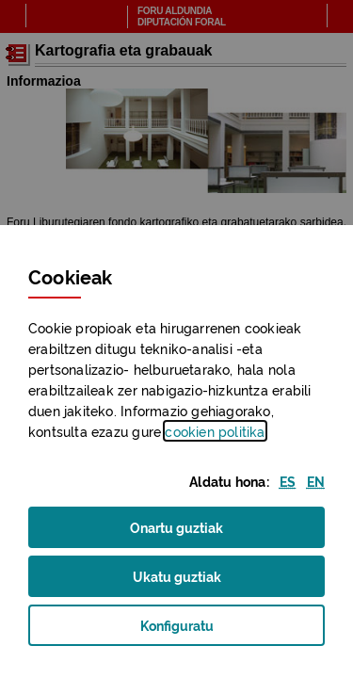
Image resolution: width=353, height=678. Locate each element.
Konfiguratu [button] (204, 630)
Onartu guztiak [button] (176, 526)
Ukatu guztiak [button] (177, 575)
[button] (288, 481)
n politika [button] (215, 431)
